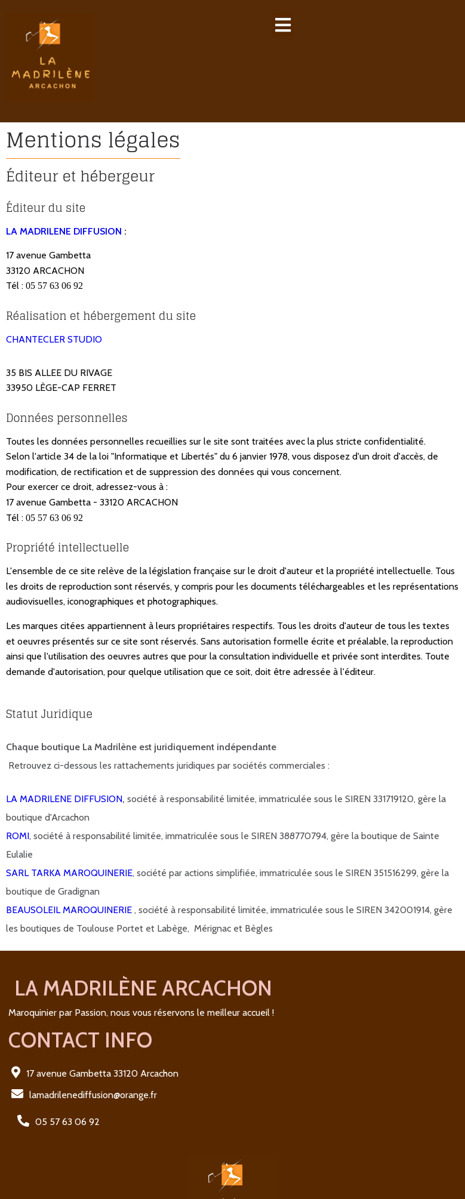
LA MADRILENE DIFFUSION (64, 209)
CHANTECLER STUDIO (54, 318)
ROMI (17, 815)
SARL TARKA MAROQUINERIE (69, 852)
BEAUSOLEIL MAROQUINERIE (70, 889)
